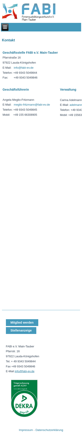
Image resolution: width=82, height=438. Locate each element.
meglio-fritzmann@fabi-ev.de (32, 104)
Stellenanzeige (21, 330)
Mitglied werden (22, 322)
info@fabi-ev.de (23, 67)
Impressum (26, 430)
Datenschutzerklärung (49, 430)
